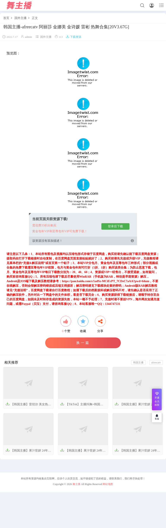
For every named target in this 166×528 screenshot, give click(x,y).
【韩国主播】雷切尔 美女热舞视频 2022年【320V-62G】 (28, 405)
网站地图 (108, 484)
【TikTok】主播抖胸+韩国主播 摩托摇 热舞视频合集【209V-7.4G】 (81, 405)
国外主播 (20, 18)
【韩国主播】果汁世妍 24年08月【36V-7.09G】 (83, 452)
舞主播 (76, 484)
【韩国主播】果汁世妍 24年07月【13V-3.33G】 (137, 452)
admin (28, 36)
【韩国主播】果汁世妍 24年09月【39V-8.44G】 (28, 452)
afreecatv (156, 362)
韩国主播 (138, 362)
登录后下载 (115, 226)
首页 (6, 18)
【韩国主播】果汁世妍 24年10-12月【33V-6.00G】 (136, 405)
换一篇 (83, 343)
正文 (35, 18)
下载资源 (73, 36)
